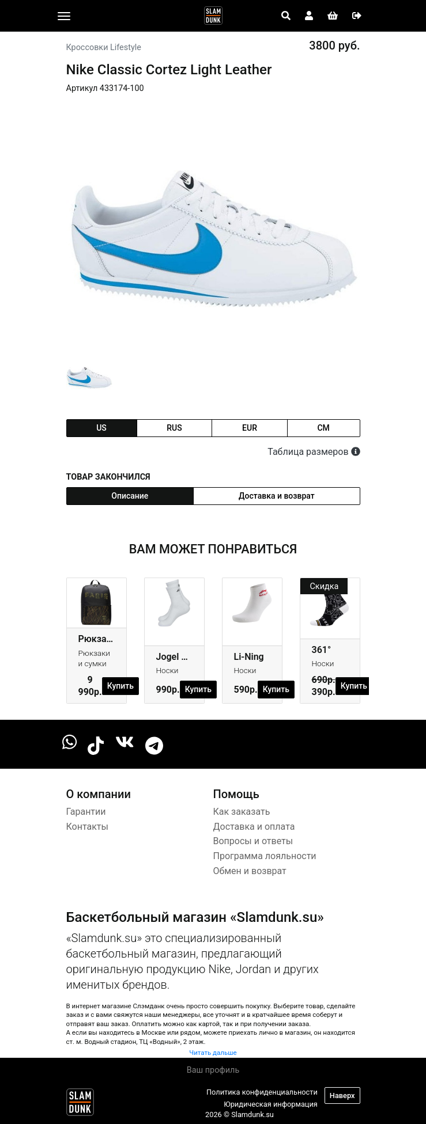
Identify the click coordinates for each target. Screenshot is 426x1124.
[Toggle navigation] (64, 16)
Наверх (342, 1095)
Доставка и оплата (254, 826)
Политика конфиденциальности (262, 1092)
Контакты (87, 826)
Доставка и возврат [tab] (277, 495)
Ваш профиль (213, 1070)
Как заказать (241, 811)
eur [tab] (249, 427)
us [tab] (101, 427)
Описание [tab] (129, 495)
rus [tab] (174, 427)
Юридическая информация (271, 1104)
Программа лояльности (264, 855)
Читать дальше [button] (212, 1053)
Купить (120, 685)
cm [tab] (323, 427)
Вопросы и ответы (253, 841)
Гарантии (86, 811)
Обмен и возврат (249, 870)
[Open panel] (286, 16)
